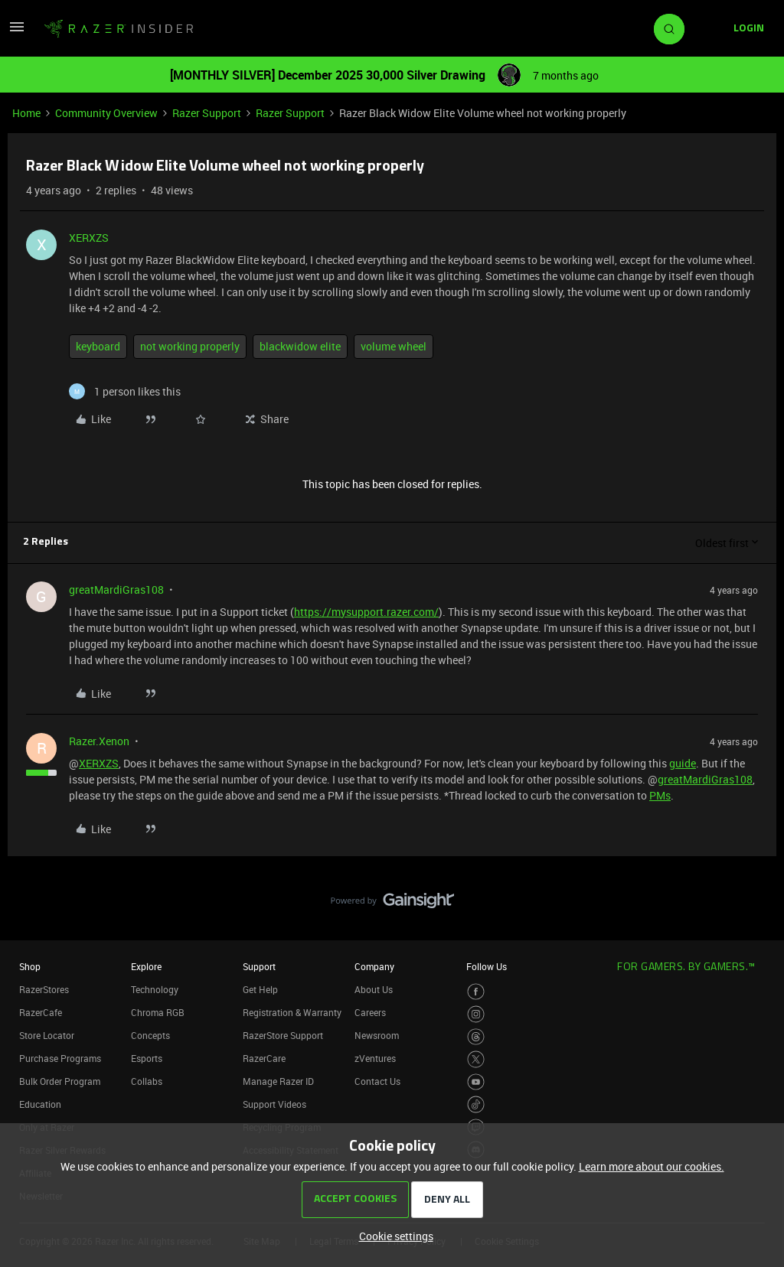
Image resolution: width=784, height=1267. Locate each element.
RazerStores (44, 989)
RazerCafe (40, 1012)
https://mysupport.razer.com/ (366, 611)
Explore (146, 966)
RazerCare (264, 1058)
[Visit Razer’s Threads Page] (475, 1037)
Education (40, 1104)
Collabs (146, 1081)
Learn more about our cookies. (651, 1166)
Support (259, 966)
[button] (17, 31)
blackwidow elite (300, 346)
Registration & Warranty (292, 1012)
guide (682, 763)
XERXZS (89, 237)
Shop (30, 966)
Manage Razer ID (278, 1081)
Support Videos (274, 1104)
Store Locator (46, 1035)
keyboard (98, 346)
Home (26, 113)
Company (374, 966)
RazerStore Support (283, 1035)
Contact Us (377, 1081)
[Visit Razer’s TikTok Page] (475, 1104)
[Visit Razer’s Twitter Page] (475, 1059)
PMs (660, 795)
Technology (154, 989)
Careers (370, 1012)
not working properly (190, 346)
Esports (146, 1058)
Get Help (260, 989)
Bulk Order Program (59, 1081)
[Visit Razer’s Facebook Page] (475, 992)
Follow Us (486, 966)
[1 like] (125, 391)
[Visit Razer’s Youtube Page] (475, 1082)
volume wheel (393, 346)
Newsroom (376, 1035)
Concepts (150, 1035)
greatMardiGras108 (116, 589)
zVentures (375, 1058)
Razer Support (206, 113)
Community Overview (106, 113)
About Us (373, 989)
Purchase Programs (60, 1058)
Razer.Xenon (99, 741)
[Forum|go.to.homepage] (118, 29)
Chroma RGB (158, 1012)
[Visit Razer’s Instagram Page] (475, 1014)
